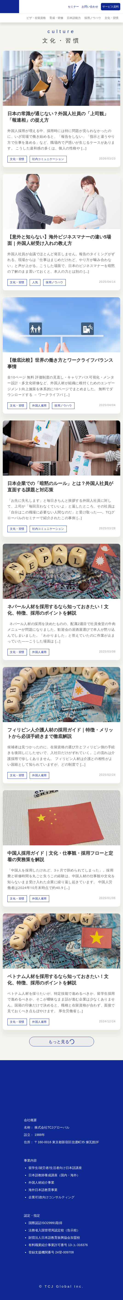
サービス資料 (110, 6)
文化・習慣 (111, 18)
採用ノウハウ (92, 18)
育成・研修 (56, 18)
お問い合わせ (90, 6)
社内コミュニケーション (48, 159)
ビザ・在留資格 (36, 18)
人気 (35, 282)
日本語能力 (74, 18)
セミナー (73, 6)
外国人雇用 (39, 405)
